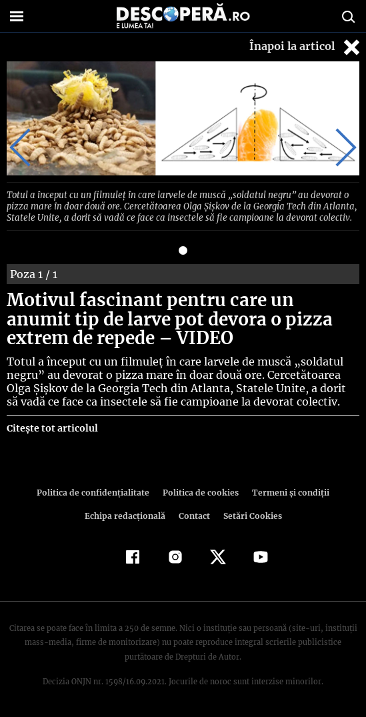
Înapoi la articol (306, 47)
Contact (194, 514)
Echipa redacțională (126, 514)
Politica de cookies (200, 491)
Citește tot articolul (52, 426)
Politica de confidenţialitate (97, 491)
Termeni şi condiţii (286, 491)
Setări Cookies (251, 514)
